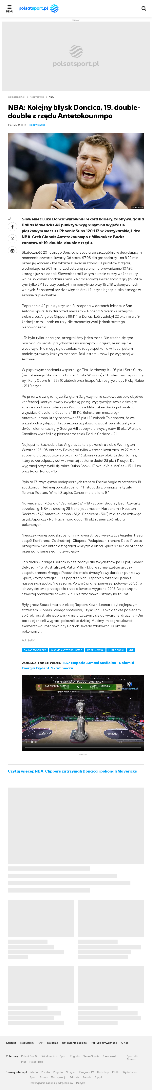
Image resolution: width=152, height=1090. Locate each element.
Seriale (87, 1077)
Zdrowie (74, 1077)
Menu (9, 11)
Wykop (12, 251)
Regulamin (27, 1043)
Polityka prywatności (104, 1043)
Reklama (52, 1043)
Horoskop (103, 1072)
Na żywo (71, 1072)
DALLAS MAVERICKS (35, 650)
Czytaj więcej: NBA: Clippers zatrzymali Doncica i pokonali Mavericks (72, 771)
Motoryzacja (58, 1077)
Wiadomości (49, 1056)
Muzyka (80, 1083)
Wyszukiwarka (143, 8)
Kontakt (11, 1043)
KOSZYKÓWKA (95, 650)
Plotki (115, 1072)
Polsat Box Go (29, 1056)
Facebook (12, 226)
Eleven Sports (91, 1056)
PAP (40, 1043)
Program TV (86, 1072)
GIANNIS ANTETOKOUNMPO (66, 650)
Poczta (45, 1072)
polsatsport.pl (16, 97)
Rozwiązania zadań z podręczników (51, 1083)
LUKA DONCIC (116, 650)
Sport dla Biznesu (132, 1058)
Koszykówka (37, 97)
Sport (63, 1056)
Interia (34, 1072)
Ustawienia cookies (74, 1043)
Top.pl (98, 1077)
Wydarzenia (130, 1072)
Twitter (12, 238)
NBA (51, 97)
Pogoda (75, 1056)
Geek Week (110, 1056)
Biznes (44, 1077)
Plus (23, 1062)
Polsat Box (36, 1062)
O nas (124, 1043)
